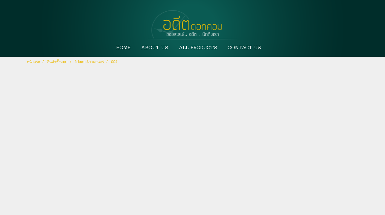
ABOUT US (154, 48)
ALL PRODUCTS (198, 48)
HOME (123, 48)
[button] (271, 48)
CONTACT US (244, 48)
